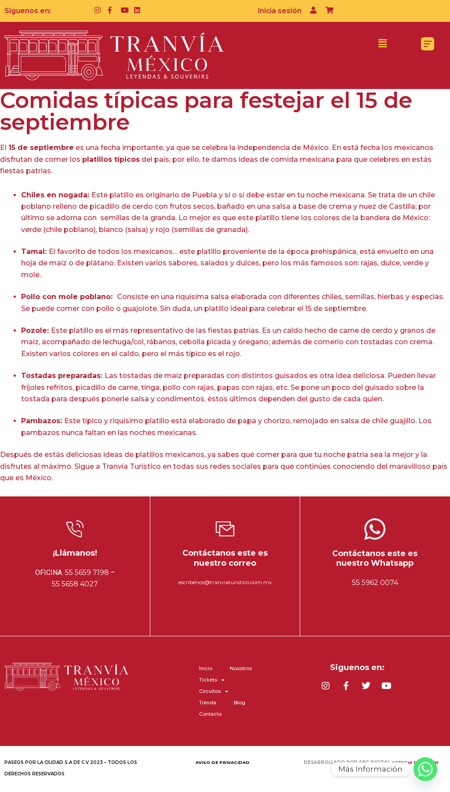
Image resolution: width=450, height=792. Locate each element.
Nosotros (241, 668)
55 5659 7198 (87, 572)
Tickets (212, 679)
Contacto (210, 714)
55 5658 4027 (75, 584)
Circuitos (213, 691)
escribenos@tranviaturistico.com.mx (225, 582)
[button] (382, 43)
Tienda (207, 702)
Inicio (205, 668)
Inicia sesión (279, 11)
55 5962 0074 (375, 582)
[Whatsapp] (425, 769)
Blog (239, 702)
